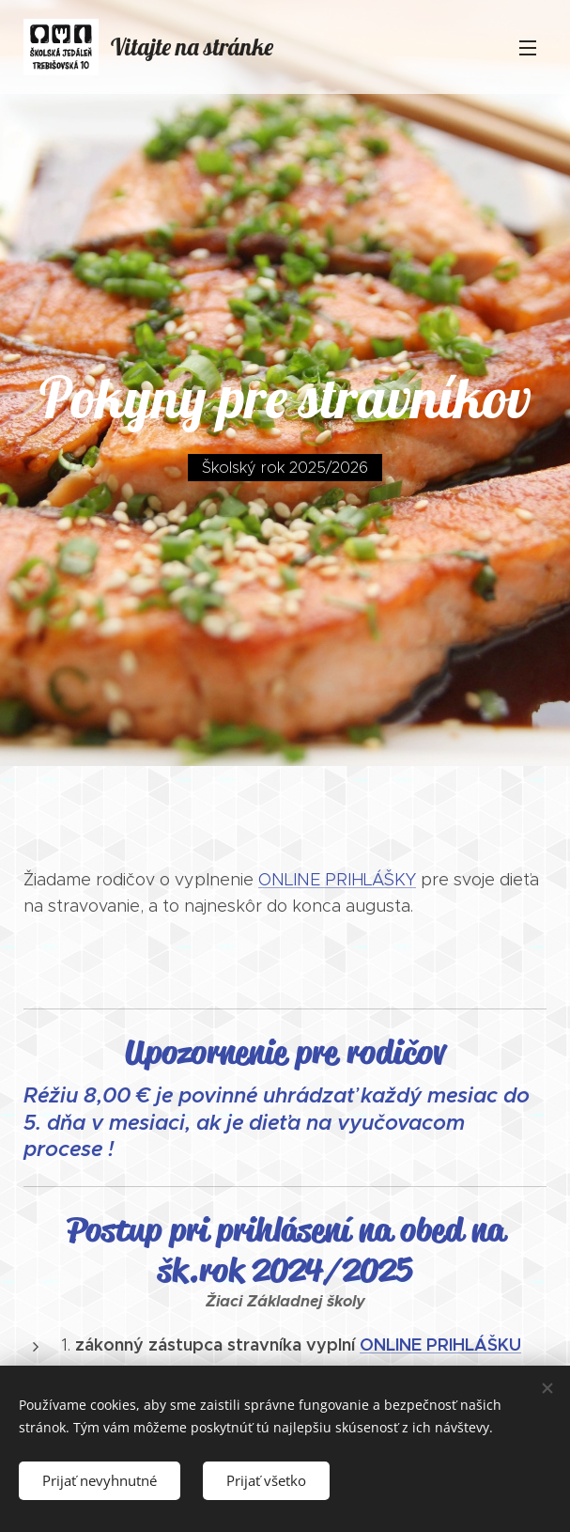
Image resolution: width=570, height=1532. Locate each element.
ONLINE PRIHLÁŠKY (337, 879)
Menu (527, 48)
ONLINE (391, 1344)
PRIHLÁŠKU (473, 1344)
